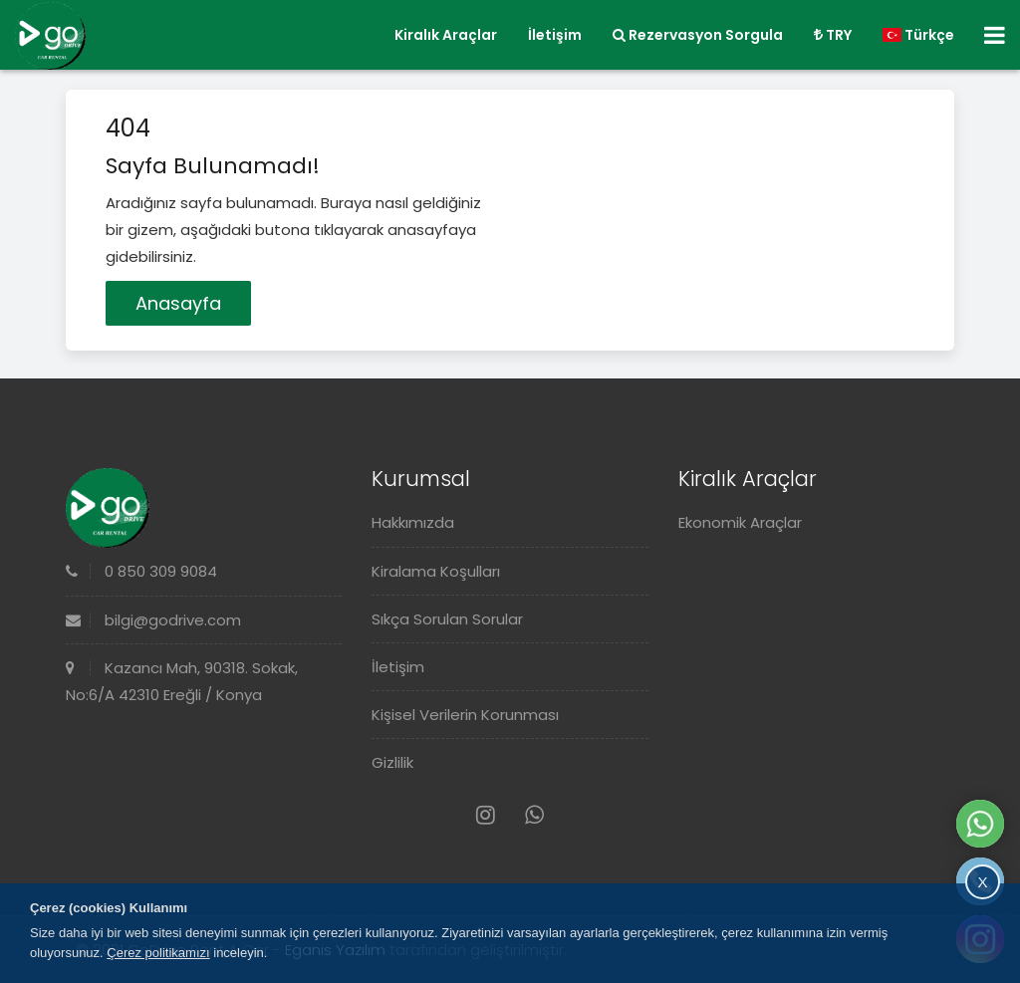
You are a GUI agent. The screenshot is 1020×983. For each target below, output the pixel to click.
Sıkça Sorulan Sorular (447, 619)
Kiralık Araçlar (445, 35)
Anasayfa (178, 303)
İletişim (555, 35)
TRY (833, 35)
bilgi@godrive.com (153, 620)
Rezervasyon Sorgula (698, 35)
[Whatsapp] (534, 815)
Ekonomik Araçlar (740, 522)
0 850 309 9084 (141, 571)
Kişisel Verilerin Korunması (465, 714)
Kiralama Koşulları (436, 571)
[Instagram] (485, 815)
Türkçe (918, 35)
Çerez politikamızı (158, 952)
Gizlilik (392, 762)
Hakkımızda (413, 522)
